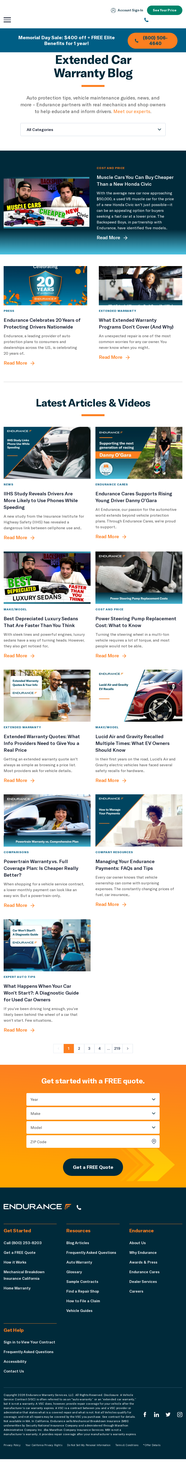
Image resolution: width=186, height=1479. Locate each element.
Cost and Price (111, 167)
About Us (138, 1255)
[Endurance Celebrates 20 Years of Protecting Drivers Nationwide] (45, 291)
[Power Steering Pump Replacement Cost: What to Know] (138, 589)
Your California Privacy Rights (43, 1465)
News (8, 495)
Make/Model (15, 620)
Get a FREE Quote (93, 1179)
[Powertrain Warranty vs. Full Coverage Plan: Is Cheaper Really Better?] (47, 831)
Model (36, 1138)
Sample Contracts (83, 1294)
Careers (136, 1304)
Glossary (74, 1284)
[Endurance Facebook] (144, 1434)
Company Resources (114, 863)
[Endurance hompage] (40, 1220)
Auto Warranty (79, 1275)
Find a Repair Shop (83, 1304)
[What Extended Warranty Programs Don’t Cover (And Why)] (140, 291)
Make (35, 1124)
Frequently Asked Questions (92, 1265)
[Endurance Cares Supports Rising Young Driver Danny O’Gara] (138, 464)
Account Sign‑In (125, 10)
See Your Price (164, 10)
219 (117, 1060)
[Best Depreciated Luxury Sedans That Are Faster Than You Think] (47, 589)
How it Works (16, 1275)
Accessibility (15, 1381)
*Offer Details (151, 1465)
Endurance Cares (111, 495)
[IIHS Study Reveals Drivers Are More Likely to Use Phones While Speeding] (47, 464)
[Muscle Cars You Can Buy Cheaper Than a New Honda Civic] (46, 202)
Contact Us (14, 1390)
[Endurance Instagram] (179, 1434)
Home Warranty (18, 1301)
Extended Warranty (117, 321)
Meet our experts (132, 111)
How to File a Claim (83, 1313)
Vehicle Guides (80, 1323)
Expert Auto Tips (19, 987)
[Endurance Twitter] (167, 1434)
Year (34, 1110)
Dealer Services (144, 1294)
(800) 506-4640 (151, 40)
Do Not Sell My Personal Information (88, 1465)
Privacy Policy (12, 1465)
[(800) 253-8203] (163, 20)
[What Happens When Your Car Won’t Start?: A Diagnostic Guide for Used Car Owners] (47, 956)
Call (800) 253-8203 (23, 1255)
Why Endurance (143, 1265)
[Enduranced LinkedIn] (156, 1434)
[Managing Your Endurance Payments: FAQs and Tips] (138, 831)
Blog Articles (78, 1255)
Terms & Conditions (127, 1465)
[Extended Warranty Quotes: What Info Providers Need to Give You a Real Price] (47, 707)
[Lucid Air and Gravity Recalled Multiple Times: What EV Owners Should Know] (138, 707)
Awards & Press (144, 1275)
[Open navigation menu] (7, 20)
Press (9, 321)
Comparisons (16, 863)
